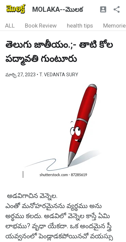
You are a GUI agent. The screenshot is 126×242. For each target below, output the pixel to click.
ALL (10, 25)
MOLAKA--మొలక (57, 9)
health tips (80, 25)
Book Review (41, 25)
